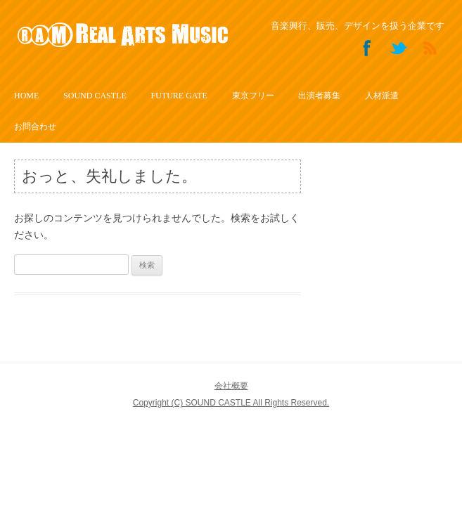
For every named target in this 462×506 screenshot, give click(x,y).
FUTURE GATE (178, 95)
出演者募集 (319, 95)
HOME (26, 95)
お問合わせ (35, 126)
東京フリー (253, 95)
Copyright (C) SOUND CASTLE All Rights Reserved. (231, 403)
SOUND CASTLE (95, 95)
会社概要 (231, 386)
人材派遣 (382, 95)
